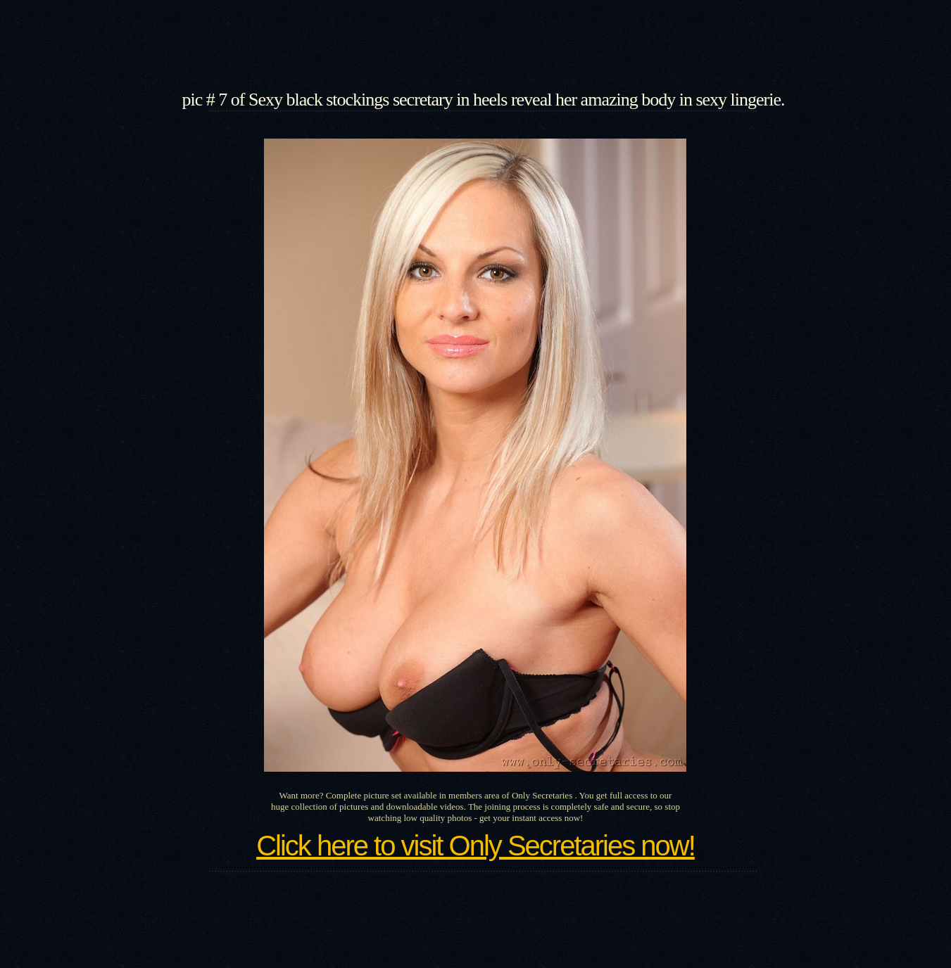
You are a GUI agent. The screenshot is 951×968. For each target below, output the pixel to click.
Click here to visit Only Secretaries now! (475, 845)
